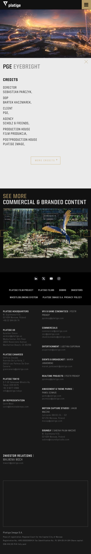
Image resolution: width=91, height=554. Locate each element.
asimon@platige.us (12, 336)
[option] (45, 233)
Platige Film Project (21, 290)
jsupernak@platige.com (54, 350)
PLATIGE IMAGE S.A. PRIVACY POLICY (62, 297)
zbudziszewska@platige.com (56, 337)
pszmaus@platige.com (53, 399)
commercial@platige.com (54, 331)
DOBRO (62, 290)
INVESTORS (77, 290)
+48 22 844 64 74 (11, 320)
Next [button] (87, 233)
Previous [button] (3, 233)
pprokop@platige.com (53, 318)
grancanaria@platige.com (16, 369)
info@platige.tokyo (12, 391)
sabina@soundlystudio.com (55, 440)
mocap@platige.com (52, 421)
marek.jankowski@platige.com (57, 366)
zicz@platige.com (51, 334)
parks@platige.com (51, 396)
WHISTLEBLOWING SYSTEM (24, 297)
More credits (46, 160)
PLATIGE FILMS (46, 290)
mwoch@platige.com (13, 463)
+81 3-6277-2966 (11, 388)
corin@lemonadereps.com (16, 407)
